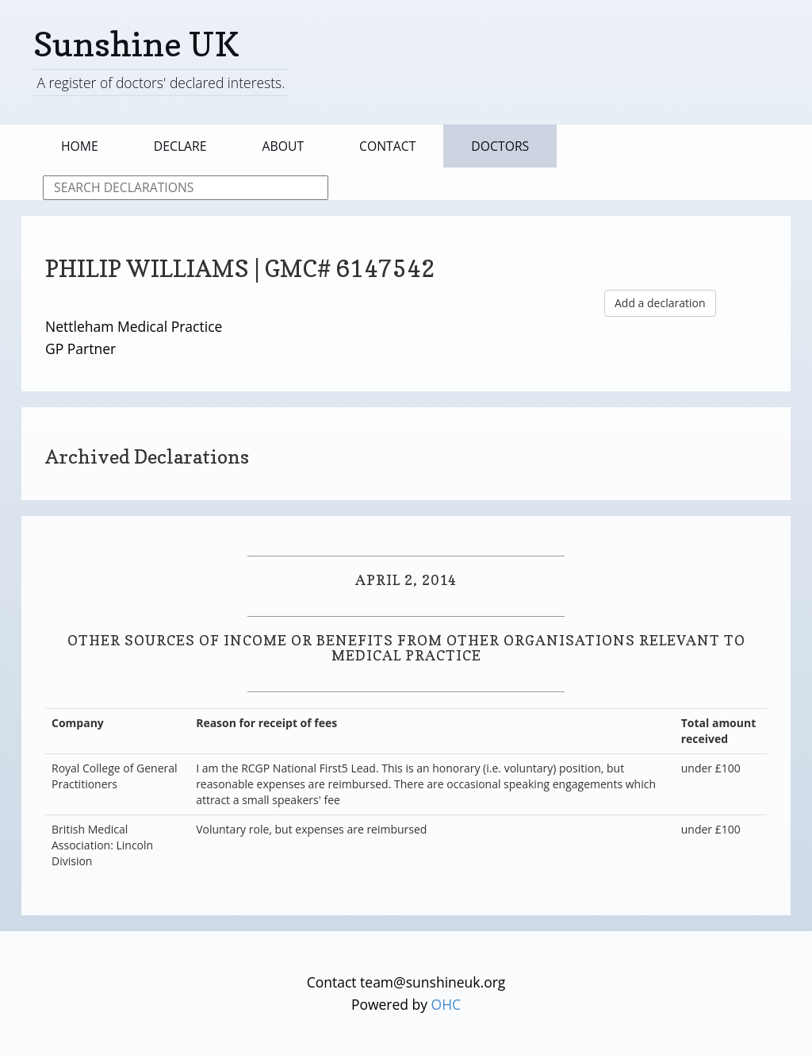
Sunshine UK (136, 44)
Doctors (500, 146)
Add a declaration (660, 302)
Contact (387, 146)
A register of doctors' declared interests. (160, 82)
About (283, 146)
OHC (446, 1004)
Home (79, 146)
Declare (180, 146)
